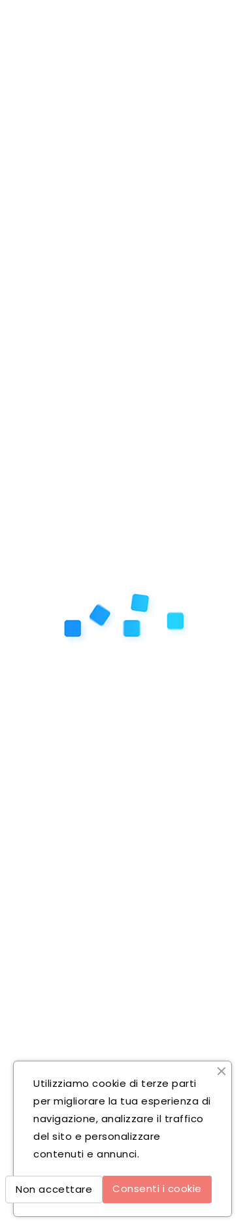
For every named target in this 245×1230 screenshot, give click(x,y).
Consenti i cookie (157, 1188)
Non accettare (54, 1189)
